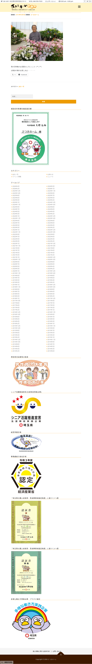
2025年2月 (51, 200)
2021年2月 (51, 255)
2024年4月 (51, 211)
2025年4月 (16, 200)
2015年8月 (16, 330)
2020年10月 (51, 259)
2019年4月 (51, 280)
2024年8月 (51, 207)
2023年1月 (16, 230)
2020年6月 (51, 264)
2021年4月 (51, 253)
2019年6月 (51, 278)
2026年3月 (51, 186)
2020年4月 (51, 266)
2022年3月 (16, 241)
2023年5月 (16, 225)
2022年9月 (16, 234)
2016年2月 (16, 324)
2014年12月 (16, 340)
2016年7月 (51, 317)
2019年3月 (16, 282)
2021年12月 (51, 244)
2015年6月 (16, 333)
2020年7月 (16, 264)
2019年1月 (16, 285)
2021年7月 (16, 250)
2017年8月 (16, 303)
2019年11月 (16, 273)
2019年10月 (51, 273)
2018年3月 (16, 296)
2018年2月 (51, 296)
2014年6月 (16, 346)
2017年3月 (51, 308)
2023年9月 (16, 221)
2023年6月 (51, 223)
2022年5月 (16, 239)
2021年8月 (51, 248)
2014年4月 (16, 349)
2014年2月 (16, 351)
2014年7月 (51, 344)
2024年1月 (16, 216)
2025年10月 (16, 193)
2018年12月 (51, 285)
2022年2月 (51, 241)
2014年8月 (16, 344)
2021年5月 (16, 253)
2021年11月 (16, 246)
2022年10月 (51, 232)
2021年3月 (16, 255)
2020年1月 (16, 271)
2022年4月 (51, 239)
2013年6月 (51, 351)
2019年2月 (51, 282)
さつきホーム (35, 15)
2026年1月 (51, 189)
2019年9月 (16, 276)
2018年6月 (51, 292)
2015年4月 (16, 335)
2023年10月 (51, 218)
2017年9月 (51, 301)
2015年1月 (51, 337)
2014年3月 (51, 349)
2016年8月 (16, 317)
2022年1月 (16, 244)
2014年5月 (51, 346)
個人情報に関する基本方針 (41, 651)
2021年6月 (51, 250)
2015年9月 (51, 328)
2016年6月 (16, 319)
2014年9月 (51, 342)
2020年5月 (16, 266)
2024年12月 (51, 202)
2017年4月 (16, 308)
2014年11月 (51, 340)
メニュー (79, 7)
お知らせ (50, 174)
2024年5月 (16, 211)
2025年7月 (51, 195)
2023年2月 (51, 227)
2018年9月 (16, 289)
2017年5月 (51, 305)
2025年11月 (51, 191)
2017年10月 (16, 301)
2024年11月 (16, 205)
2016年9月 (51, 314)
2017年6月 (16, 305)
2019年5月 (16, 280)
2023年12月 (51, 216)
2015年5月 (51, 333)
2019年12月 (51, 271)
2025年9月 (51, 193)
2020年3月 (16, 269)
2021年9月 (16, 248)
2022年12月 (51, 230)
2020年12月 (51, 257)
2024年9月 (16, 207)
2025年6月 (16, 198)
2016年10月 (16, 314)
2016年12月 (16, 312)
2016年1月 (51, 324)
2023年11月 (16, 218)
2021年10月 (51, 246)
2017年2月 (16, 310)
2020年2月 (51, 269)
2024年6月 (51, 209)
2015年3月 (51, 335)
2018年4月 (51, 294)
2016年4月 (16, 321)
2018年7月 (16, 292)
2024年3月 (16, 214)
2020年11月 (16, 259)
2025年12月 (16, 191)
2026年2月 (16, 189)
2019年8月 (51, 276)
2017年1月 (51, 310)
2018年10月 (51, 287)
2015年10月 (16, 328)
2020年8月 (51, 262)
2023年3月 (16, 227)
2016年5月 (51, 319)
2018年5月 (16, 294)
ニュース (50, 177)
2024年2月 (51, 214)
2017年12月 (51, 298)
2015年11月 (51, 326)
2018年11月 (16, 287)
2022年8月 (51, 234)
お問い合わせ (53, 1)
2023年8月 (51, 221)
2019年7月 (16, 278)
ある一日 (21, 86)
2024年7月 (16, 209)
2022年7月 (16, 237)
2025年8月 (16, 195)
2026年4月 (16, 186)
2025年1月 (16, 202)
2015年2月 (16, 337)
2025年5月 (51, 198)
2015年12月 (16, 326)
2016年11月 (51, 312)
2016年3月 (51, 321)
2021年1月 (16, 257)
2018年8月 (51, 289)
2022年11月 (16, 232)
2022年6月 (51, 237)
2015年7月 (51, 330)
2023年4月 (51, 225)
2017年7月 (51, 303)
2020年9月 (16, 262)
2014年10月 (16, 342)
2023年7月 (16, 223)
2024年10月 (51, 205)
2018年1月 (16, 298)
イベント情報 (17, 177)
